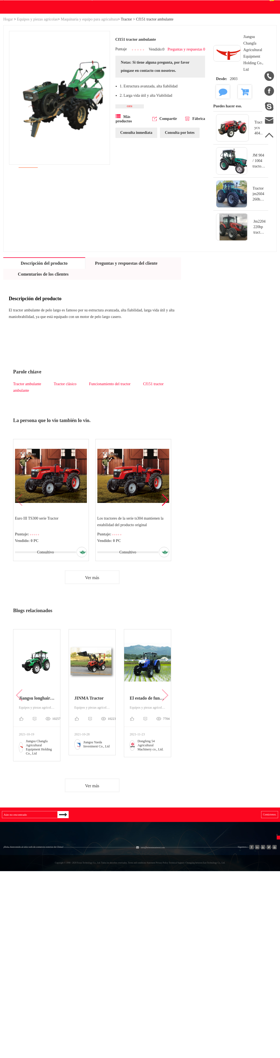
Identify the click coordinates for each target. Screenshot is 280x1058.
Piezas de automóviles (62, 957)
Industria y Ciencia (60, 937)
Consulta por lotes (180, 195)
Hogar (8, 71)
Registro (222, 5)
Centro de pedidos (221, 35)
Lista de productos (19, 964)
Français (207, 957)
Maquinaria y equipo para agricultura (89, 71)
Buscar (176, 32)
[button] (164, 554)
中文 (204, 927)
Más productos (124, 181)
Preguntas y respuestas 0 (183, 104)
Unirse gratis (163, 947)
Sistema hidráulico (59, 928)
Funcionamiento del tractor (110, 436)
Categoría (58, 914)
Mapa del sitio (15, 954)
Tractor (126, 71)
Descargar (114, 59)
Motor (96, 937)
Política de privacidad (171, 976)
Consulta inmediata (136, 195)
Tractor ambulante (27, 436)
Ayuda (156, 59)
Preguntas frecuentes (166, 932)
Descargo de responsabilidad (165, 962)
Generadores (54, 947)
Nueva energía (56, 967)
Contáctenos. (180, 59)
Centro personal (219, 28)
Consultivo (44, 605)
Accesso (202, 5)
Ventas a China (16, 974)
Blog (139, 59)
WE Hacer (85, 59)
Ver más (92, 633)
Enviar (246, 971)
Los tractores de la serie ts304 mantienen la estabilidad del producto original (131, 575)
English (207, 937)
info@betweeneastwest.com (138, 6)
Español (261, 32)
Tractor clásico (65, 436)
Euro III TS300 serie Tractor (38, 572)
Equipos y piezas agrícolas (37, 71)
